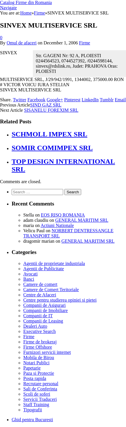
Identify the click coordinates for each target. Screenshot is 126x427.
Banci (28, 279)
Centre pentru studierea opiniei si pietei (60, 300)
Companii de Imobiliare (45, 310)
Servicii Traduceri (40, 399)
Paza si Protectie (38, 373)
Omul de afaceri (22, 42)
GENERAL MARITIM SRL (82, 220)
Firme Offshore (37, 347)
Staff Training (36, 404)
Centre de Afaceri (39, 294)
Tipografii (32, 409)
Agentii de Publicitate (43, 268)
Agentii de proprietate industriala (54, 263)
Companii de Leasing (43, 320)
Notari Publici (36, 362)
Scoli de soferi (36, 394)
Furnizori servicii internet (47, 352)
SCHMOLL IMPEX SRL (49, 134)
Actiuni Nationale (57, 225)
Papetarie (32, 367)
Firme (84, 42)
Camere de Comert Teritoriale (51, 289)
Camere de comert (40, 284)
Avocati (30, 273)
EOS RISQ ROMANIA (63, 214)
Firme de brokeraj (40, 341)
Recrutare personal (40, 383)
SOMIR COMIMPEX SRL (52, 148)
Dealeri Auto (35, 326)
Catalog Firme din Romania (26, 2)
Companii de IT (38, 315)
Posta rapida (34, 378)
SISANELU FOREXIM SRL (51, 110)
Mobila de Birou (38, 357)
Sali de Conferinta (40, 388)
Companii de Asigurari (44, 305)
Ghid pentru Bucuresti (32, 419)
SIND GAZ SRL (46, 104)
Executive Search (39, 331)
